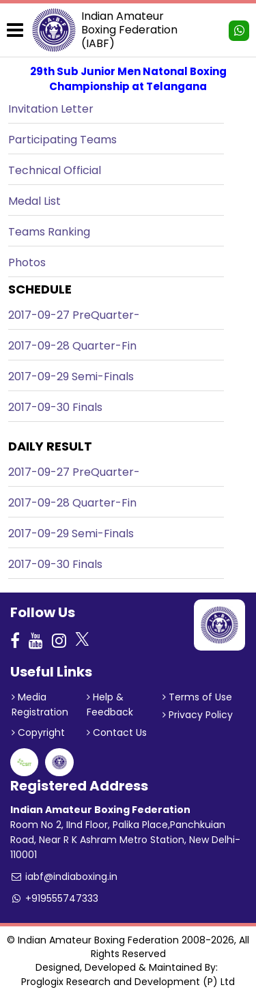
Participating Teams (62, 139)
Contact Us (117, 732)
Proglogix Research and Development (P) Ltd (128, 981)
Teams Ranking (49, 232)
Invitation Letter (51, 109)
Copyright (38, 732)
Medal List (34, 201)
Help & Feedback (110, 704)
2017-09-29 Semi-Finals (71, 376)
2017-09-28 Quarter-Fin (72, 346)
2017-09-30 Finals (55, 407)
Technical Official (54, 170)
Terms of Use (197, 697)
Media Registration (40, 704)
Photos (27, 262)
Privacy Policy (197, 715)
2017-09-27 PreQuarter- (74, 315)
